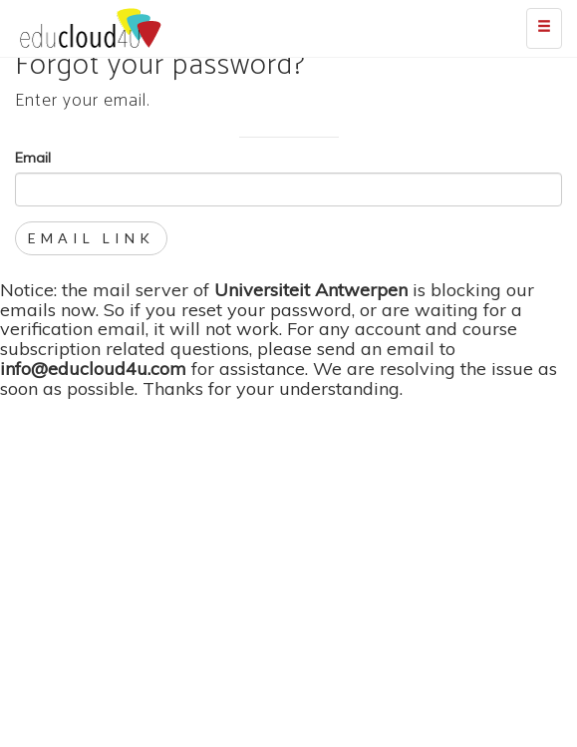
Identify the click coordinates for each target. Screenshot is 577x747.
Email (33, 158)
